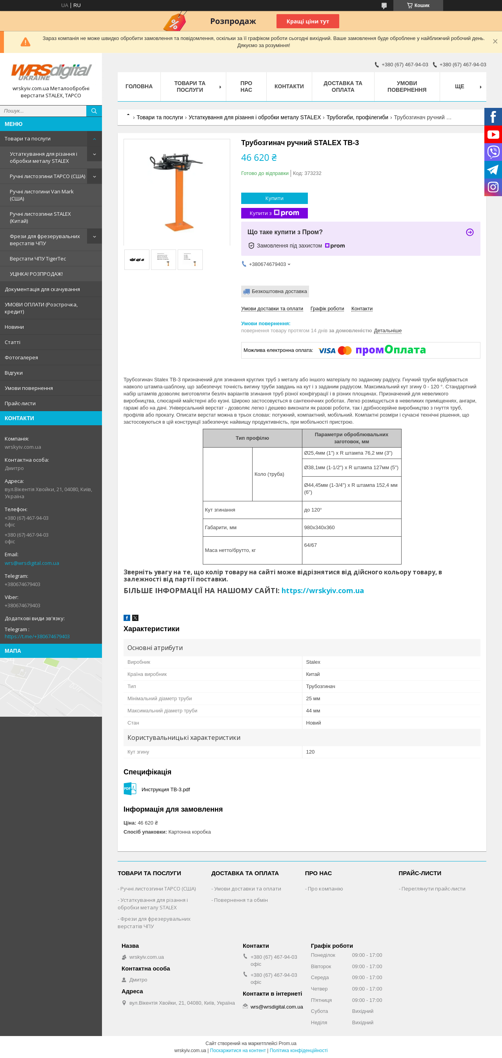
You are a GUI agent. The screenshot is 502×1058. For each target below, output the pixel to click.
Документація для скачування (42, 289)
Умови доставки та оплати (247, 888)
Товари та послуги (28, 138)
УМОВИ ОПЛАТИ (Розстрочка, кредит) (41, 308)
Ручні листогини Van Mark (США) (42, 195)
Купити (275, 198)
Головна (139, 86)
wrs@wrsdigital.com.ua (32, 562)
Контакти (289, 86)
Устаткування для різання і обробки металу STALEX (43, 157)
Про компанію (325, 888)
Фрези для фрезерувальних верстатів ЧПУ (45, 240)
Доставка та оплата (343, 86)
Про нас (246, 86)
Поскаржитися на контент (238, 1050)
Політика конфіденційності (299, 1050)
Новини (14, 326)
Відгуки (14, 372)
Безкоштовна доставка (279, 291)
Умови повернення (29, 388)
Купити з (274, 213)
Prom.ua (287, 1043)
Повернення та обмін (241, 899)
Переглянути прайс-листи (434, 888)
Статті (12, 342)
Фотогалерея (21, 357)
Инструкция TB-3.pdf (166, 789)
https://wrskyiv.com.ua (323, 590)
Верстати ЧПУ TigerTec (38, 258)
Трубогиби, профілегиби (357, 117)
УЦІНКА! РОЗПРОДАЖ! (36, 273)
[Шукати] (94, 111)
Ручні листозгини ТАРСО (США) (47, 176)
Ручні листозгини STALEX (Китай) (40, 217)
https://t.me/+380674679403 (37, 636)
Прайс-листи (20, 403)
